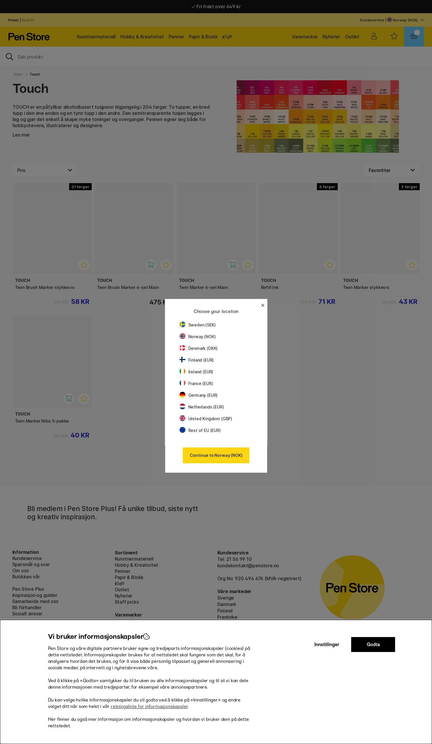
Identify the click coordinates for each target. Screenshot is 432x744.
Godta (373, 644)
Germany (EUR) (199, 395)
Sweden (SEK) (198, 324)
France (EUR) (196, 383)
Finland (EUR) (197, 359)
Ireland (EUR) (197, 371)
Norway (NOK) (198, 336)
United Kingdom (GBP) (206, 418)
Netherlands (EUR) (202, 406)
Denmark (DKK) (199, 348)
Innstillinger (326, 644)
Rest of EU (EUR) (200, 430)
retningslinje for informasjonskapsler (149, 706)
